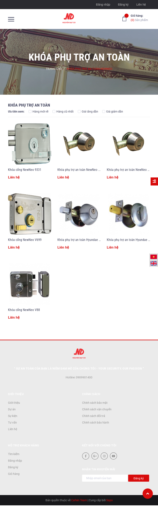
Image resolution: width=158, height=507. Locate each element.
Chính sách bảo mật (95, 402)
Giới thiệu (14, 402)
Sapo (109, 500)
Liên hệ (141, 4)
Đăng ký (123, 4)
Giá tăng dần (88, 111)
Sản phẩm (139, 18)
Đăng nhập (103, 4)
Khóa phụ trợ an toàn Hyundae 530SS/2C (84, 240)
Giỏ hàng (14, 473)
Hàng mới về (38, 111)
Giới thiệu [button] (16, 394)
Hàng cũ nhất (63, 111)
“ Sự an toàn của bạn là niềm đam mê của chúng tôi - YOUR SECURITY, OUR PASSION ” (79, 368)
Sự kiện (12, 416)
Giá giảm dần (112, 111)
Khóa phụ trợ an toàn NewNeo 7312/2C (83, 170)
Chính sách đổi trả (93, 416)
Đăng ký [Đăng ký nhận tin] (139, 478)
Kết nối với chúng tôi (99, 445)
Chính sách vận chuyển (97, 409)
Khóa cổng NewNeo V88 (24, 310)
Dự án (12, 409)
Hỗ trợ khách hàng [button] (23, 445)
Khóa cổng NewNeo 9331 (24, 170)
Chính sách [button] (91, 394)
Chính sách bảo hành (95, 422)
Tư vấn (12, 422)
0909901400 (84, 377)
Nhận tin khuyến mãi (98, 469)
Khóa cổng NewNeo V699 (25, 240)
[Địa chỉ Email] (105, 478)
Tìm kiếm (13, 454)
